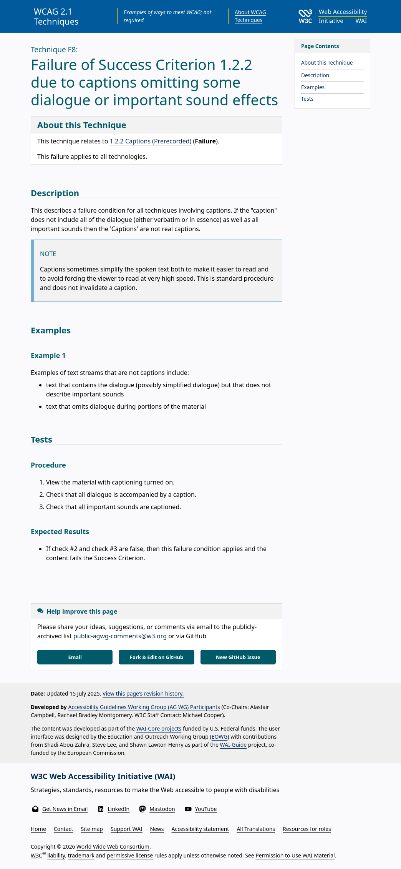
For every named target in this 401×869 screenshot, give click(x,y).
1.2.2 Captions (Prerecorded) (151, 141)
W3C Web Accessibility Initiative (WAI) (103, 776)
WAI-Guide (233, 744)
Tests (307, 98)
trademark (81, 855)
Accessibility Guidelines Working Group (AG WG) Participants (144, 707)
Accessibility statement (200, 828)
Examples (313, 87)
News (157, 828)
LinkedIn (118, 808)
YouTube (206, 808)
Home (38, 828)
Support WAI (127, 828)
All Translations (256, 828)
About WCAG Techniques (250, 15)
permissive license (130, 855)
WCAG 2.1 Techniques (56, 16)
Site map (92, 828)
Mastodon (162, 808)
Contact (63, 828)
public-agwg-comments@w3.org (120, 636)
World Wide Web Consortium (112, 846)
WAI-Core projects (159, 728)
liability (56, 855)
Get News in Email (65, 808)
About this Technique (327, 62)
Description (315, 75)
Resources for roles (307, 828)
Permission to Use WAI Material (295, 855)
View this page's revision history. (143, 693)
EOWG (220, 736)
